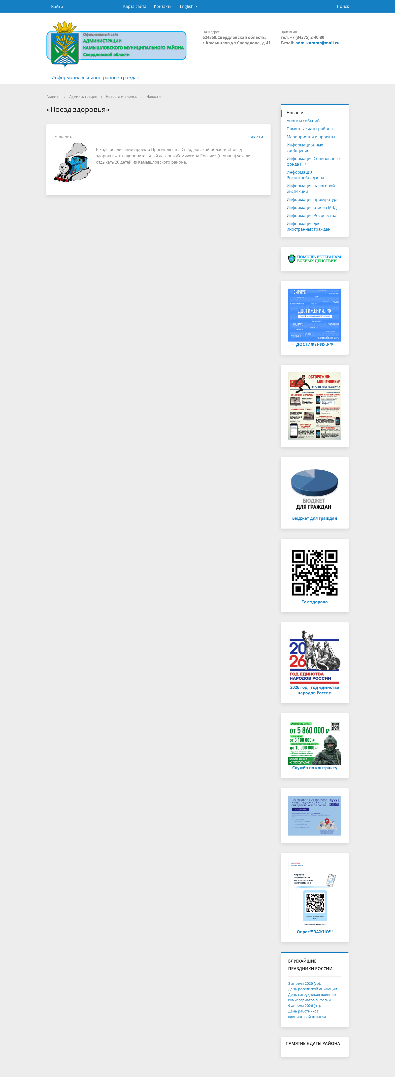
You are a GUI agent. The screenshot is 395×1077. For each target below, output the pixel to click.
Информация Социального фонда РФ (313, 161)
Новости (153, 96)
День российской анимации (312, 989)
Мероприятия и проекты (311, 137)
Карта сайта (134, 6)
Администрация (83, 96)
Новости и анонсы (122, 96)
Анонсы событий (303, 121)
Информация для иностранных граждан (95, 77)
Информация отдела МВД (312, 207)
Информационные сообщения (305, 147)
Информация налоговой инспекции (311, 188)
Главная (53, 96)
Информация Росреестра (311, 215)
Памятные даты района (310, 129)
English (186, 6)
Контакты (163, 6)
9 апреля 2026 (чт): (304, 1005)
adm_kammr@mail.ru (317, 43)
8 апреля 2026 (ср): (304, 983)
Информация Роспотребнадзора (305, 174)
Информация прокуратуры (313, 199)
